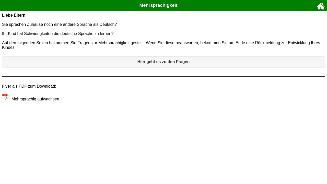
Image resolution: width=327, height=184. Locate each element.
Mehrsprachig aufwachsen (30, 99)
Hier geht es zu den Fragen (163, 62)
